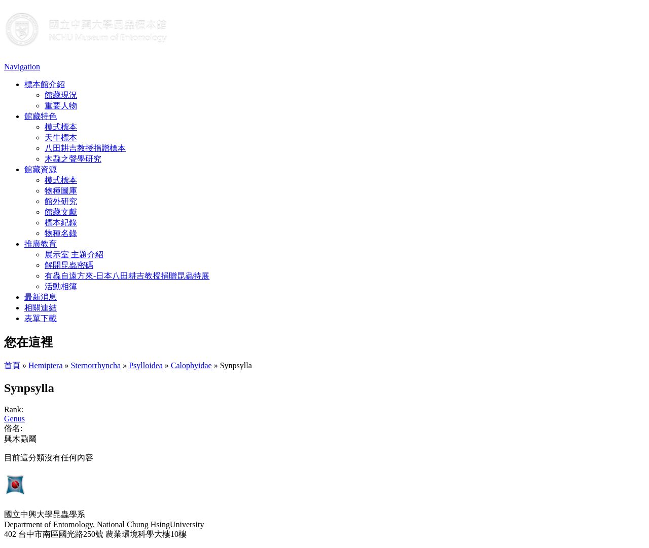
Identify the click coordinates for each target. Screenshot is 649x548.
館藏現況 (61, 95)
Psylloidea (146, 365)
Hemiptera (45, 365)
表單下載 (40, 318)
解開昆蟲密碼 (69, 265)
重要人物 (61, 105)
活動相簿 (61, 286)
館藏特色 (40, 116)
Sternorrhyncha (96, 365)
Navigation (22, 66)
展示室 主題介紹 (74, 254)
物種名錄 (61, 233)
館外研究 (61, 201)
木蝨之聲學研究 (73, 158)
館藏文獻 (61, 212)
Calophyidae (191, 365)
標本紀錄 (61, 222)
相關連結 (40, 307)
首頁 (12, 365)
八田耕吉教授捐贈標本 (85, 148)
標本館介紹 (44, 84)
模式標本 (61, 127)
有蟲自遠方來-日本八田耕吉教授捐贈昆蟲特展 (127, 275)
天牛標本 (61, 137)
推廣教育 (40, 244)
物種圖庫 (61, 190)
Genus (14, 418)
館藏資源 (40, 169)
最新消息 (40, 297)
